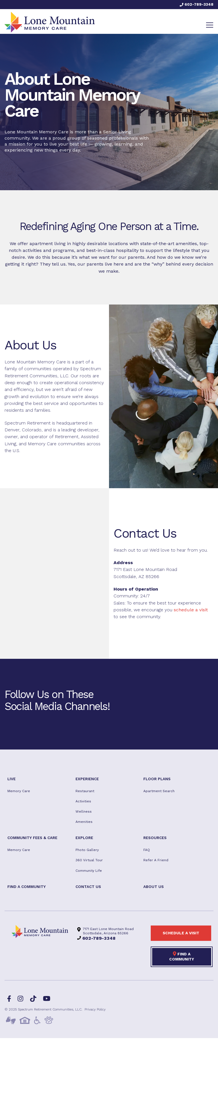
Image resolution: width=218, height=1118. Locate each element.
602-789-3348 (196, 4)
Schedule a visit (181, 933)
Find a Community (181, 956)
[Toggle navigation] (209, 25)
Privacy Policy (95, 1009)
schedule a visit (191, 609)
